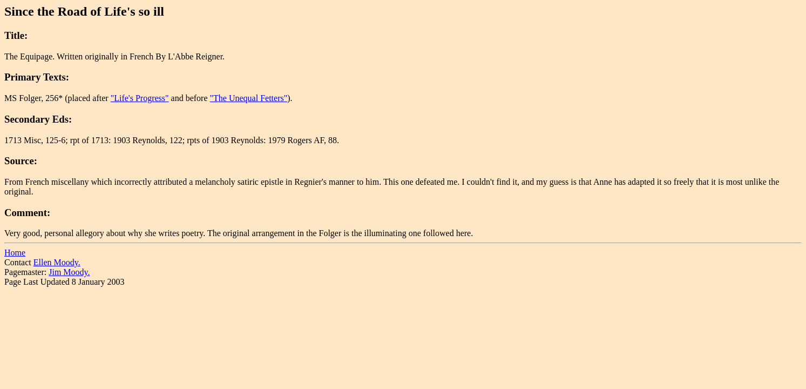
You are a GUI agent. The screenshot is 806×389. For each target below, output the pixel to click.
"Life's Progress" (140, 98)
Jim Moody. (69, 272)
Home (14, 252)
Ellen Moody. (56, 262)
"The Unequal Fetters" (249, 98)
